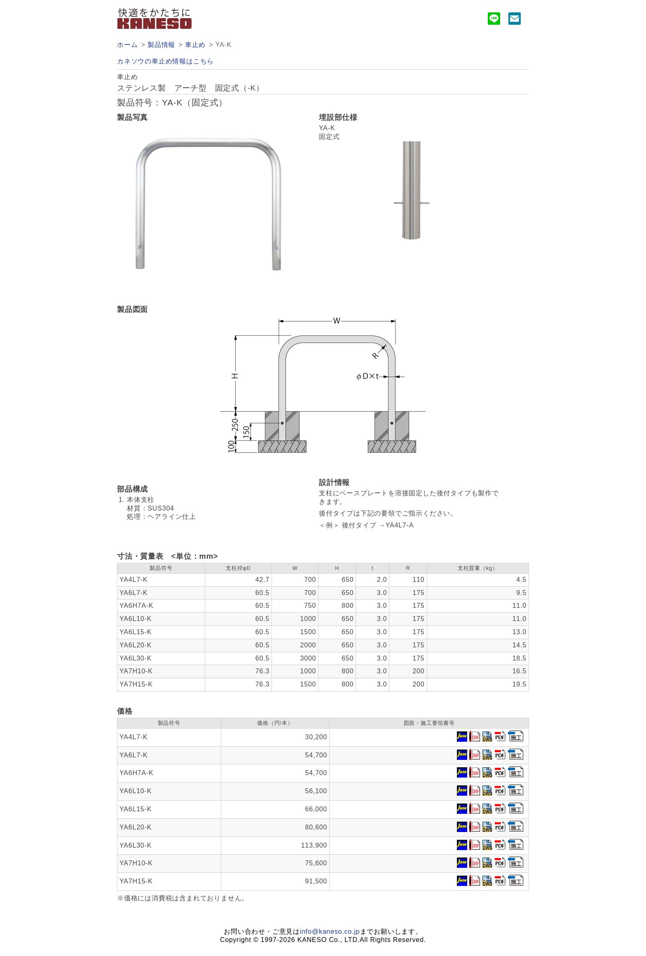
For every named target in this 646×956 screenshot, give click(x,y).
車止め (195, 44)
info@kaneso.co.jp (330, 931)
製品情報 (161, 44)
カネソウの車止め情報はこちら (165, 61)
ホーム (127, 44)
